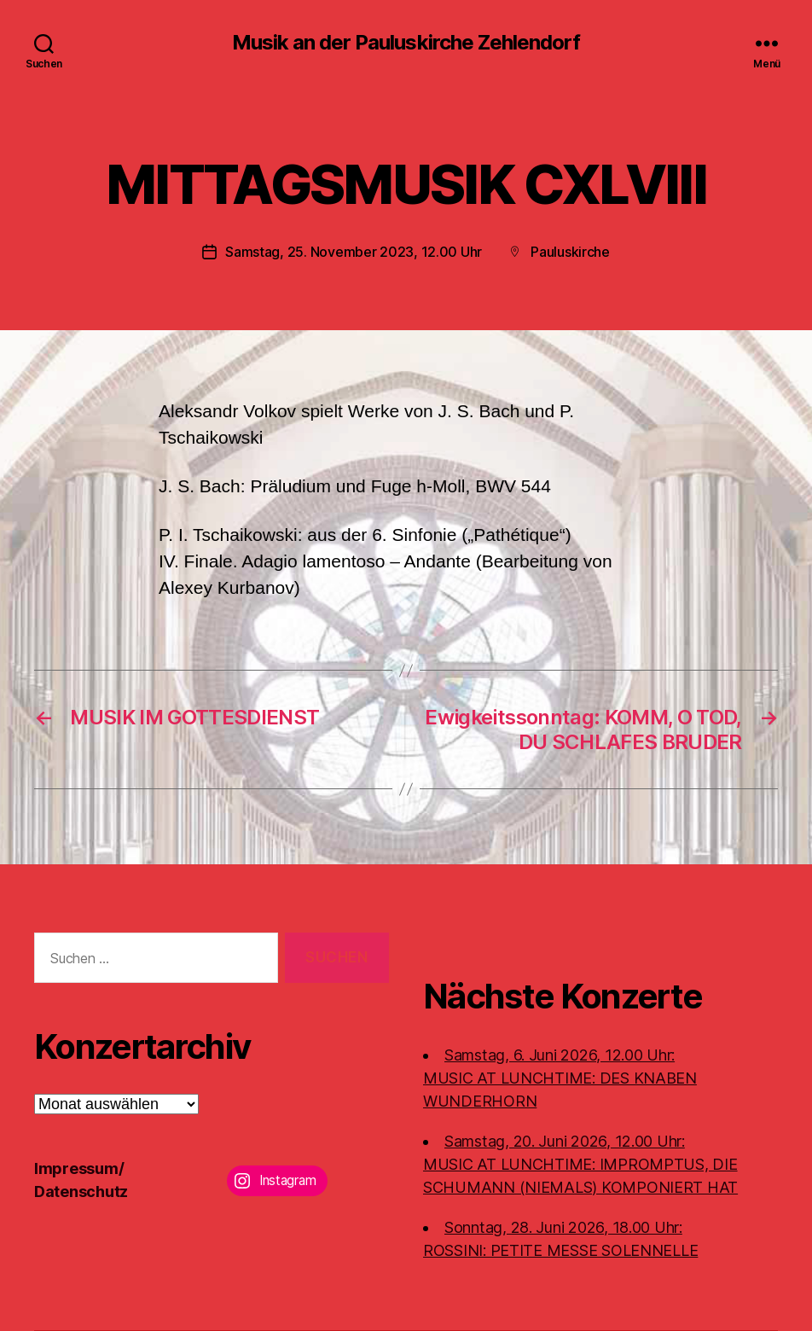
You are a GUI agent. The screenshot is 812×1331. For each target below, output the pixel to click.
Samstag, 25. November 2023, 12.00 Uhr (353, 251)
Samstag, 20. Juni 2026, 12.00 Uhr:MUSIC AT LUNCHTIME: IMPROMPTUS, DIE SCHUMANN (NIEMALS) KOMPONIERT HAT (580, 1164)
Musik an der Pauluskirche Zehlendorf (405, 42)
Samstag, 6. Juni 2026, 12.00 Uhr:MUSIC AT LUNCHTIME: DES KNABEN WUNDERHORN (560, 1078)
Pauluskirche (570, 251)
